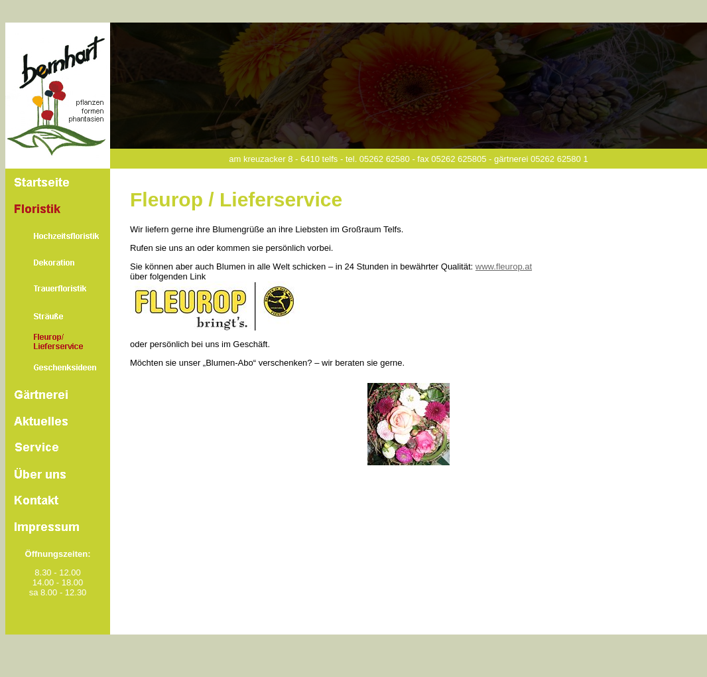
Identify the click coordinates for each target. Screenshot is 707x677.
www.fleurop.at (504, 266)
